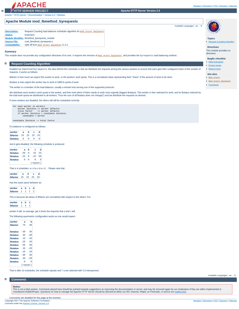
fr (201, 26)
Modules (197, 6)
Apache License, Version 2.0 (36, 303)
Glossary (223, 6)
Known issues (215, 65)
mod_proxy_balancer (92, 31)
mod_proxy (214, 77)
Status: (9, 35)
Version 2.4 (50, 15)
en (196, 26)
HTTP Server (20, 15)
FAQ (216, 6)
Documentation (35, 15)
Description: (11, 31)
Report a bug (214, 69)
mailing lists (180, 291)
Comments (214, 85)
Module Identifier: (14, 38)
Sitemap (233, 6)
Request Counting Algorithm (221, 42)
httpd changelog (216, 62)
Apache (8, 15)
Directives (207, 6)
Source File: (11, 41)
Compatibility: (12, 45)
